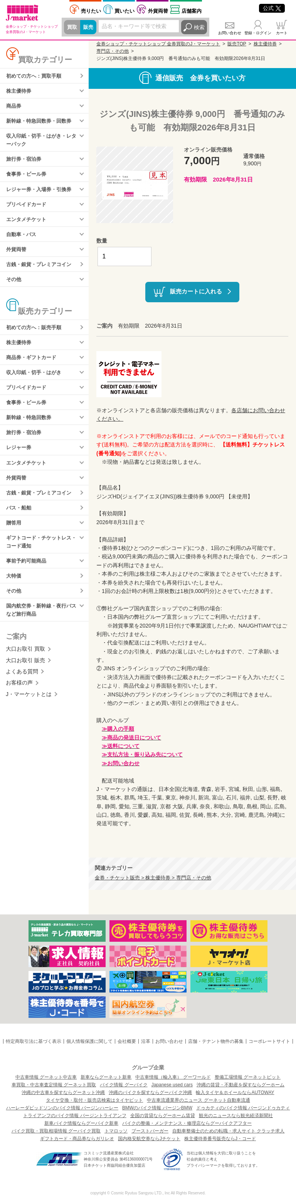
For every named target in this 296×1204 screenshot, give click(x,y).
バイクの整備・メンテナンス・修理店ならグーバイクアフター (187, 1123)
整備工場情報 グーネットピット (248, 1077)
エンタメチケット (27, 224)
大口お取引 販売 (25, 678)
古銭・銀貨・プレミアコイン (41, 271)
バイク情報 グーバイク (123, 1084)
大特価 (14, 593)
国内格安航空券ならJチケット (149, 1138)
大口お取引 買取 (25, 667)
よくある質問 (22, 690)
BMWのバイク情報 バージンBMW (157, 1108)
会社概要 (127, 1041)
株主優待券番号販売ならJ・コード (220, 1138)
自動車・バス (22, 240)
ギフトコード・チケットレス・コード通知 (38, 557)
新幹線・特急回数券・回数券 (41, 123)
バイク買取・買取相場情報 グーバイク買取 (56, 1131)
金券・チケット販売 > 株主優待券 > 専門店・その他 (153, 878)
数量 (101, 241)
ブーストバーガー (149, 1131)
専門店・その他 (112, 51)
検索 (199, 27)
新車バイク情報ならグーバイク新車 (81, 1123)
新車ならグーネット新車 (106, 1077)
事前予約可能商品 (27, 577)
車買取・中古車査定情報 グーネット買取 (54, 1084)
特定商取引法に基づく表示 (33, 1041)
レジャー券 (19, 459)
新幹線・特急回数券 (30, 428)
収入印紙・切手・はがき (36, 382)
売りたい (91, 11)
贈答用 (14, 537)
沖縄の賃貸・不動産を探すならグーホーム (240, 1084)
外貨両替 (158, 11)
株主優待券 (19, 91)
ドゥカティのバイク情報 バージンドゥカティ (243, 1108)
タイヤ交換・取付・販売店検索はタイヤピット (94, 1100)
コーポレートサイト (269, 1041)
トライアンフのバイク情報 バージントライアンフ (74, 1115)
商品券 (14, 107)
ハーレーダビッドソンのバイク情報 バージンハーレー (62, 1108)
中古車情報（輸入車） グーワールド (172, 1077)
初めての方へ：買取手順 (36, 76)
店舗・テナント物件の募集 (216, 1041)
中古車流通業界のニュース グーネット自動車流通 (198, 1100)
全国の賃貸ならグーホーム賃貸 (162, 1115)
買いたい (124, 11)
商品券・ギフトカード (33, 366)
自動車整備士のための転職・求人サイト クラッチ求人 (228, 1131)
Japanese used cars (172, 1084)
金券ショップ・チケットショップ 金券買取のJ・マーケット (158, 44)
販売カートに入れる (196, 291)
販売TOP (236, 44)
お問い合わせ (229, 33)
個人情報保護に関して (89, 1041)
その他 (14, 286)
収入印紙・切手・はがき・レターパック (41, 142)
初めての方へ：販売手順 (36, 335)
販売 (89, 27)
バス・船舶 (19, 522)
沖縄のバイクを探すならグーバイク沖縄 (150, 1092)
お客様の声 (19, 701)
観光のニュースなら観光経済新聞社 (236, 1115)
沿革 (145, 1041)
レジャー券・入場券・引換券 (41, 193)
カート (282, 33)
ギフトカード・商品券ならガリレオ (77, 1138)
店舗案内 (192, 11)
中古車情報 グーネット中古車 (46, 1077)
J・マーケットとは (29, 712)
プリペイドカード (27, 209)
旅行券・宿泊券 (25, 162)
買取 (72, 27)
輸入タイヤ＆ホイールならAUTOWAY (235, 1092)
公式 (272, 8)
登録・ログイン (257, 33)
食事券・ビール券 (27, 178)
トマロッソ (116, 1131)
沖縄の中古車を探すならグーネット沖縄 (63, 1092)
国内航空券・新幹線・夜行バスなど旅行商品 (41, 627)
